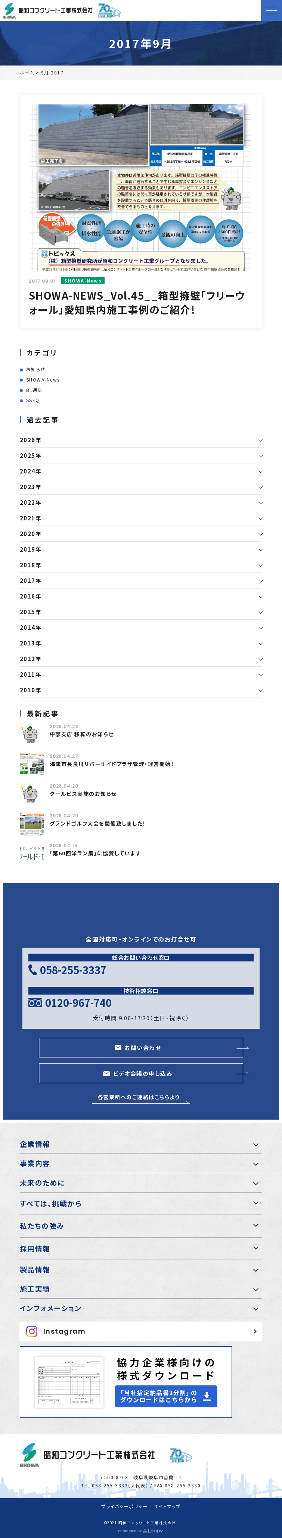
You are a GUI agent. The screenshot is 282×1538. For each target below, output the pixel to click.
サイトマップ (167, 1506)
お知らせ (36, 369)
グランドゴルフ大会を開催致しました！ (98, 823)
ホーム (27, 72)
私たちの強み (42, 1225)
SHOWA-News (43, 379)
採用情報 (35, 1248)
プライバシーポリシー (124, 1506)
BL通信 (34, 390)
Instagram (56, 1331)
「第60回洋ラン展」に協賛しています (95, 853)
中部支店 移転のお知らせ (82, 734)
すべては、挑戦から (51, 1203)
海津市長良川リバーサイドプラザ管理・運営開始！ (112, 764)
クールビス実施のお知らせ (83, 793)
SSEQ (33, 400)
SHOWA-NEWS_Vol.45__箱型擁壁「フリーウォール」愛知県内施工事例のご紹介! (137, 302)
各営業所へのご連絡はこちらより (138, 1097)
